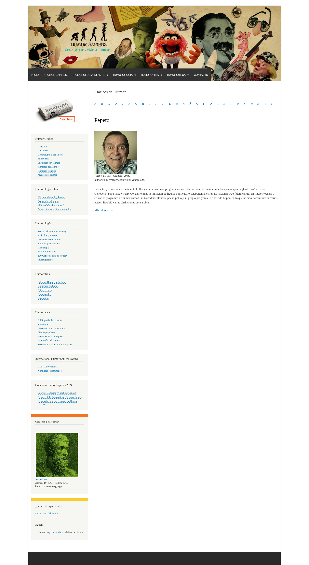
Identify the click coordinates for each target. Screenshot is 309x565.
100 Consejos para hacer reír (52, 255)
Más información (103, 210)
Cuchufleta (57, 532)
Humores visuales (47, 171)
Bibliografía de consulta (50, 320)
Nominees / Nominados (50, 370)
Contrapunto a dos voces (50, 154)
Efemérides (43, 298)
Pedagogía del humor (48, 201)
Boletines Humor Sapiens (51, 336)
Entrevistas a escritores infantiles (54, 209)
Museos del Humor (47, 174)
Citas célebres (45, 290)
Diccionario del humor (49, 239)
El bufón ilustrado (47, 251)
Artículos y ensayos (48, 235)
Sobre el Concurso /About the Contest (57, 393)
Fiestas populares (46, 332)
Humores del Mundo (48, 166)
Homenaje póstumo (48, 286)
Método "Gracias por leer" (51, 205)
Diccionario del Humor (47, 513)
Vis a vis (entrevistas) (49, 243)
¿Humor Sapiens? (56, 74)
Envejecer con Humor (49, 162)
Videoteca (43, 324)
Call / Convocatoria (48, 366)
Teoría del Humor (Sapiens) (52, 231)
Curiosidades (44, 294)
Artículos (42, 146)
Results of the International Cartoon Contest (60, 397)
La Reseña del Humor (49, 340)
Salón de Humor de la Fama (52, 282)
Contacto (201, 74)
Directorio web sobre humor (52, 328)
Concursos (43, 150)
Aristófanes (41, 479)
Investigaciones (46, 259)
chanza (79, 532)
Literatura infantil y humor (51, 197)
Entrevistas (43, 158)
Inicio (35, 74)
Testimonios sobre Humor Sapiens (55, 344)
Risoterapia (43, 247)
